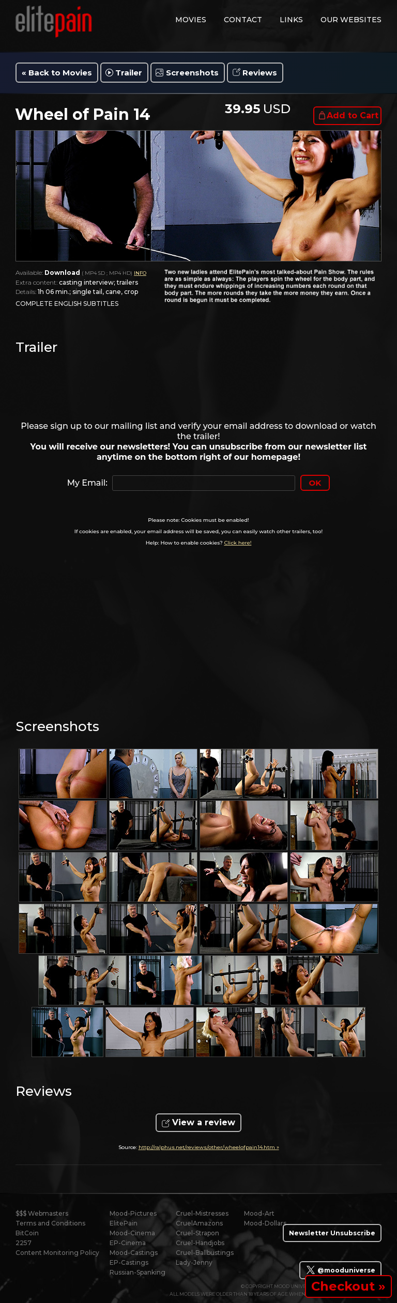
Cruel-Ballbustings (205, 1253)
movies (190, 19)
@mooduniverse (340, 1270)
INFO (140, 273)
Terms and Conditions (50, 1223)
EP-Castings (129, 1262)
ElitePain (124, 1223)
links (291, 19)
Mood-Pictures (133, 1213)
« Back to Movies (57, 72)
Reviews (259, 72)
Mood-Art (259, 1213)
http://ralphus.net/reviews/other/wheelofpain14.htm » (209, 1147)
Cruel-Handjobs (200, 1243)
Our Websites (350, 19)
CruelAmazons (199, 1223)
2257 (24, 1243)
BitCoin (27, 1233)
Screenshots (192, 72)
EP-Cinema (128, 1243)
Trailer (128, 72)
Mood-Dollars (265, 1223)
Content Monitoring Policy (57, 1253)
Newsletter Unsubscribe (332, 1233)
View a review (203, 1122)
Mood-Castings (134, 1253)
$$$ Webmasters (42, 1213)
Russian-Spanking (137, 1272)
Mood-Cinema (132, 1233)
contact (243, 19)
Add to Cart (352, 115)
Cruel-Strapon (197, 1233)
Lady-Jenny (194, 1262)
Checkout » (348, 1286)
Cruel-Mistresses (202, 1213)
